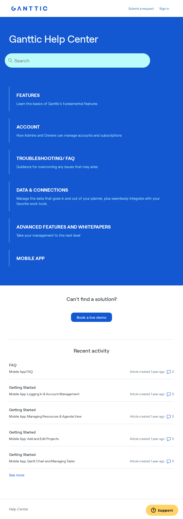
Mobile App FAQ (21, 371)
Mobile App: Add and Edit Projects (34, 439)
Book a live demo (91, 317)
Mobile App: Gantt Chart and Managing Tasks (42, 461)
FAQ (12, 365)
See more (16, 475)
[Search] (77, 60)
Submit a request (141, 8)
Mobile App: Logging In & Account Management (44, 394)
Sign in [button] (164, 8)
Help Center (18, 509)
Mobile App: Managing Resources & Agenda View (45, 416)
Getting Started (22, 387)
